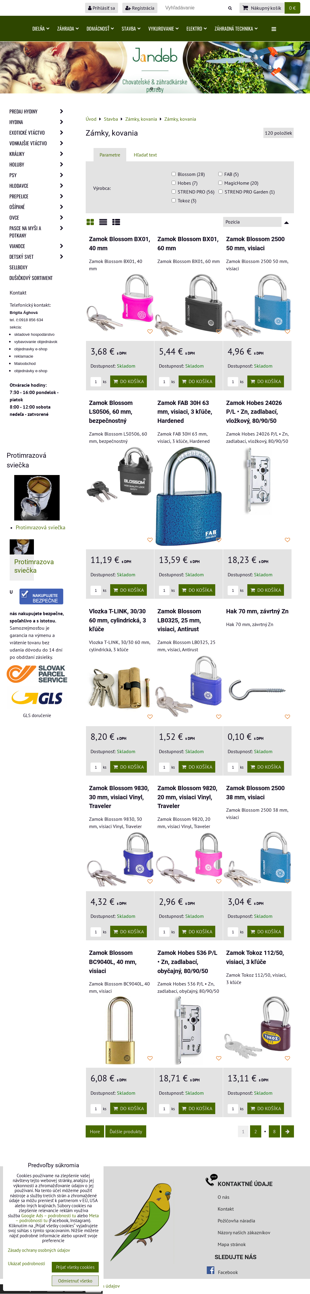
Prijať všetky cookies (75, 1267)
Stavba (131, 28)
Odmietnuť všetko (75, 1281)
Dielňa (40, 28)
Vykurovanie (163, 28)
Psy (38, 175)
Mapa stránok (232, 1244)
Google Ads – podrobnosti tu (48, 1215)
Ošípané (38, 207)
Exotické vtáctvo (38, 132)
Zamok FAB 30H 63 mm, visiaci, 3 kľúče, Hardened (184, 411)
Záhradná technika (236, 28)
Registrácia (139, 8)
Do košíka (128, 381)
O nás (223, 1197)
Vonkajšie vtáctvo (38, 143)
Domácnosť (100, 28)
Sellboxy (18, 267)
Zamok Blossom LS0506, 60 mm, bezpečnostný (111, 411)
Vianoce (38, 246)
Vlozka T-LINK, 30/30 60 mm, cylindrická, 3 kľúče (117, 620)
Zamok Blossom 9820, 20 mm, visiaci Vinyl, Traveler (187, 797)
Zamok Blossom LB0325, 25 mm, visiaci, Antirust (179, 620)
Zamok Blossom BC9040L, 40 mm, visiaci (113, 961)
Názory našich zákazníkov (244, 1232)
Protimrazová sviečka (40, 527)
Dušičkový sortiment (31, 277)
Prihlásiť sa (101, 8)
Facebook (228, 1272)
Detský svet (38, 256)
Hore (95, 1131)
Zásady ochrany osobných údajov (39, 1250)
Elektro (196, 28)
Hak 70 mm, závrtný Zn (257, 611)
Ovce (38, 217)
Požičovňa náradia (236, 1221)
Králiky (38, 154)
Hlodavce (38, 185)
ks (98, 381)
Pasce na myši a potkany (38, 232)
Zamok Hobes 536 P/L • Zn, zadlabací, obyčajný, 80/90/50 (187, 961)
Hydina (38, 122)
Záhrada (68, 28)
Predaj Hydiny (38, 111)
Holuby (38, 164)
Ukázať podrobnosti (26, 1263)
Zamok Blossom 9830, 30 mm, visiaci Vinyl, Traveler (119, 797)
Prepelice (38, 196)
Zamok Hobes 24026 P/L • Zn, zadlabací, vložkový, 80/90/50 (254, 411)
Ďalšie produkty (126, 1131)
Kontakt (226, 1209)
